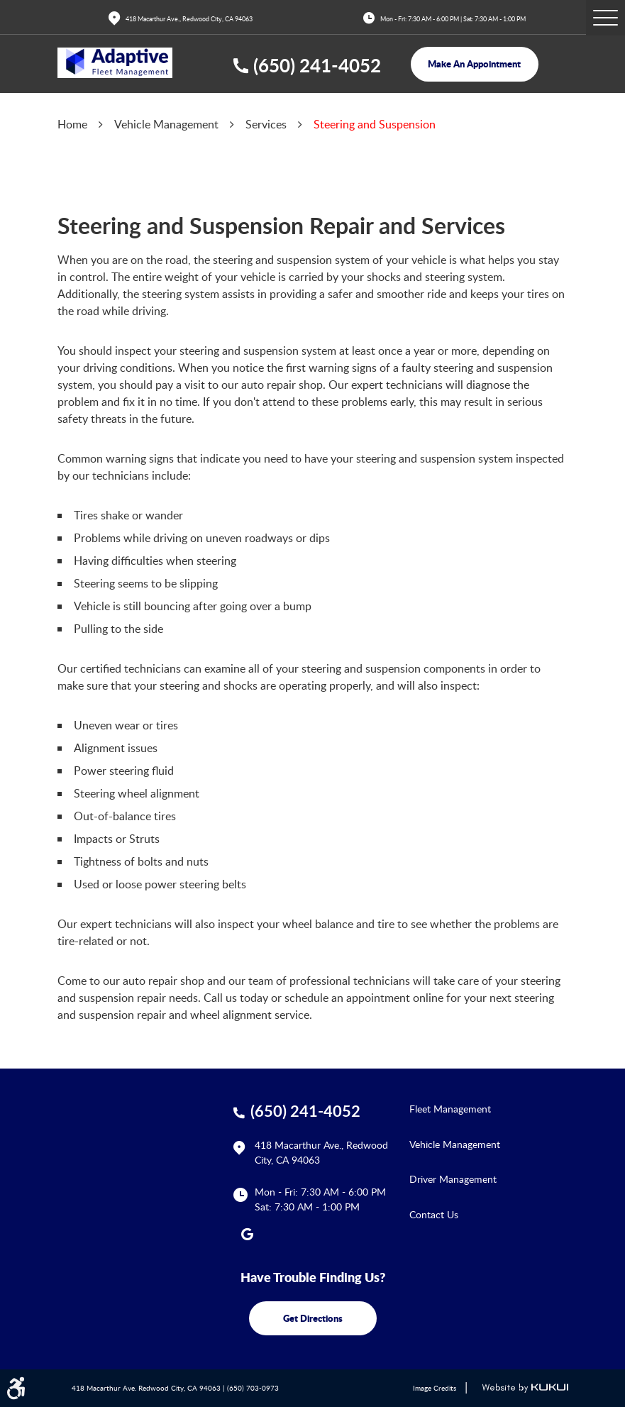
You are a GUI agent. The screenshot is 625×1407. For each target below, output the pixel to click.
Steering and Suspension (375, 124)
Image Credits (434, 1388)
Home (72, 124)
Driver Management (453, 1179)
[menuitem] (488, 1108)
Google (247, 1234)
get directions (313, 1318)
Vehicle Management (166, 124)
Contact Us (433, 1214)
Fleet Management (450, 1108)
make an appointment (474, 63)
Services (266, 124)
